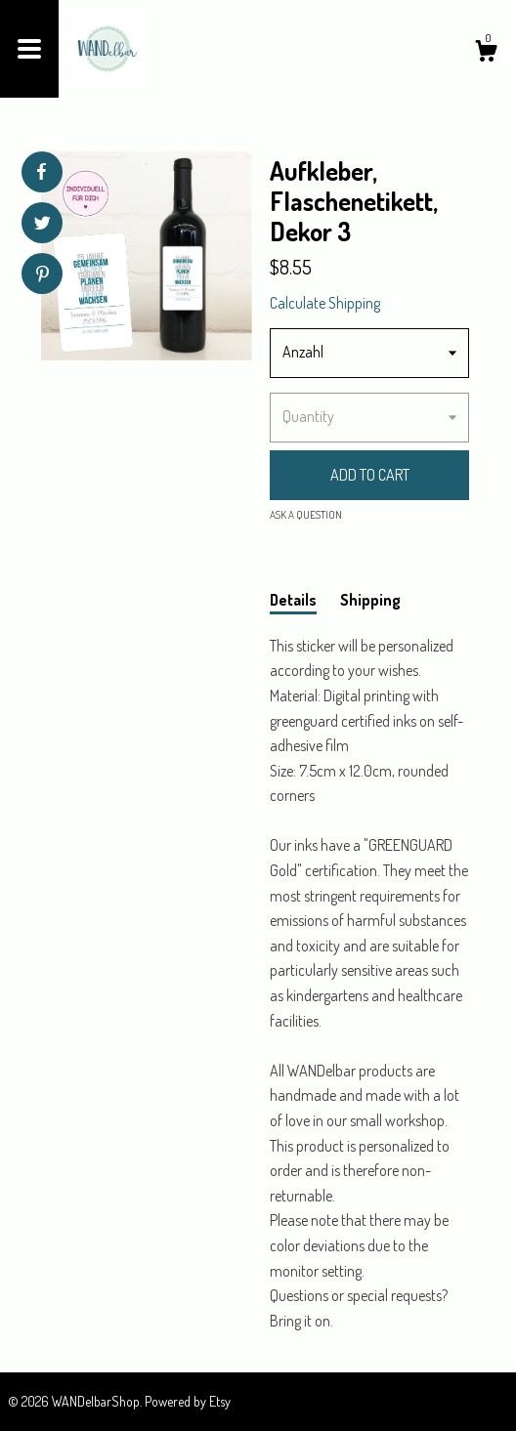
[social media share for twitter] (42, 225)
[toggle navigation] (29, 49)
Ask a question (306, 515)
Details (293, 600)
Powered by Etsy (188, 1401)
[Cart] (485, 53)
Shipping (370, 600)
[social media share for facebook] (41, 172)
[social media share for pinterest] (42, 276)
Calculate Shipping (325, 303)
